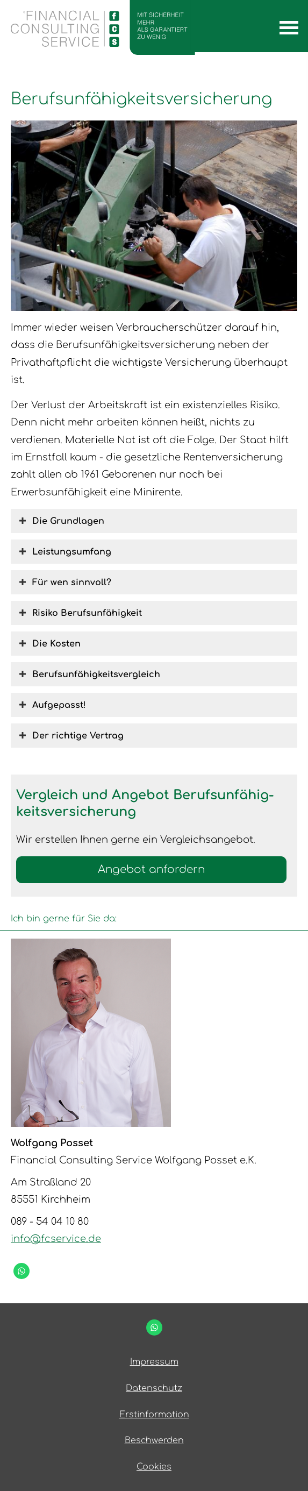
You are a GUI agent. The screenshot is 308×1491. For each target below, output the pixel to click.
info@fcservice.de (56, 1238)
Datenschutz (154, 1388)
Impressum (154, 1362)
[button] (68, 520)
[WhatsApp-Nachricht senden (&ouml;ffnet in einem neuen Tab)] (21, 1271)
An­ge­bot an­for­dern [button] (151, 869)
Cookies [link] (154, 1467)
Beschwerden (154, 1440)
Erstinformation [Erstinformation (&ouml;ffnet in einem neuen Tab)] (154, 1414)
